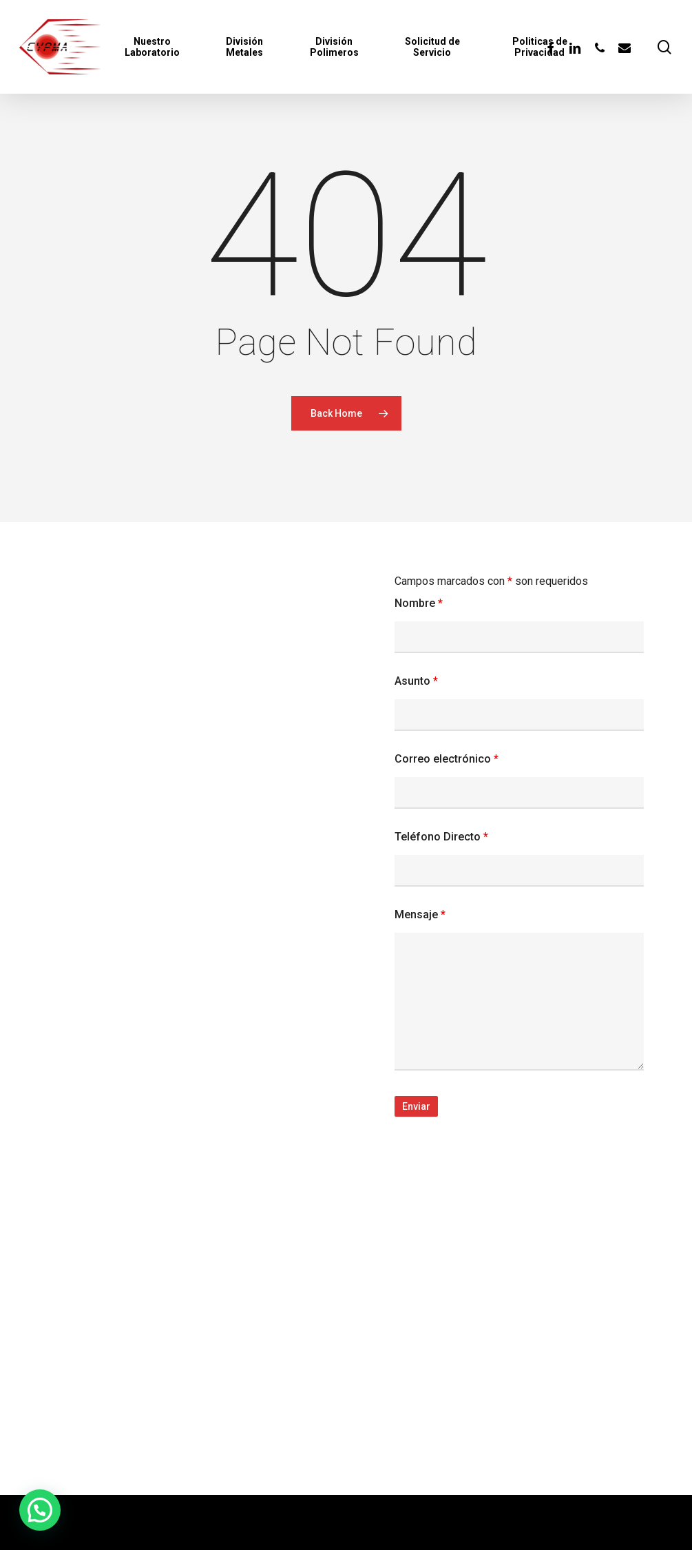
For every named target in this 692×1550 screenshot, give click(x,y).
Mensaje (420, 914)
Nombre (419, 603)
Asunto (416, 681)
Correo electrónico (447, 758)
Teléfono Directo (441, 836)
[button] (40, 1510)
